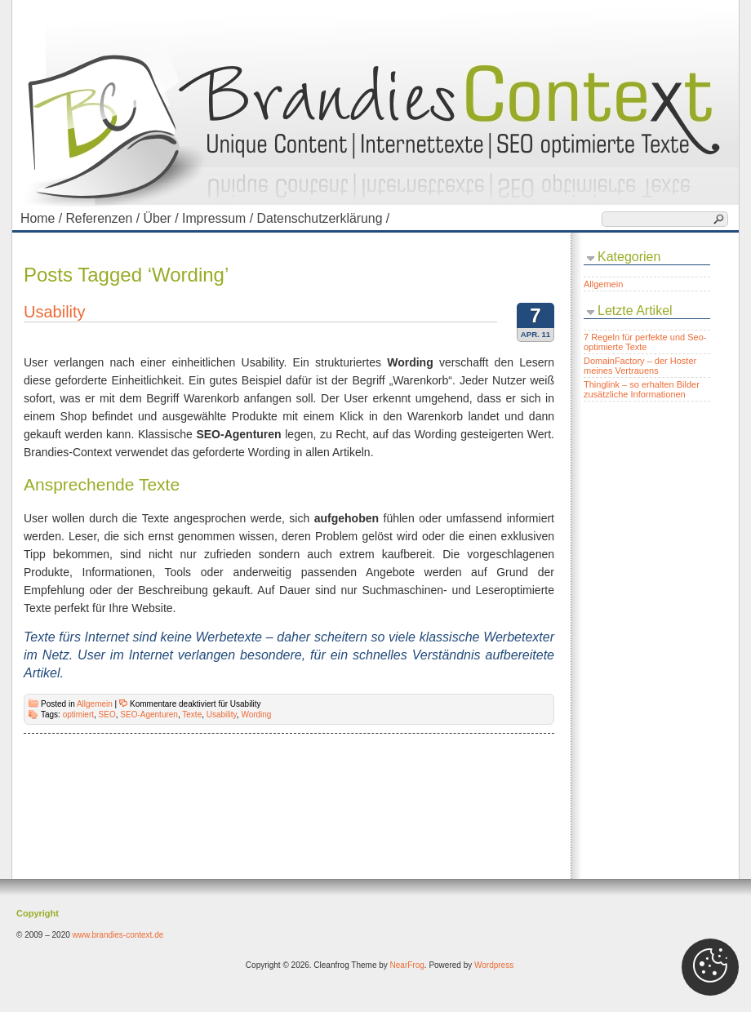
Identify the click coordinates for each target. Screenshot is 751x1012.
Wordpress (493, 965)
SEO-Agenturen (149, 714)
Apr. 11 (535, 334)
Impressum (219, 218)
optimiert (78, 714)
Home (42, 218)
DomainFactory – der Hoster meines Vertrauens (640, 365)
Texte (192, 714)
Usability (55, 312)
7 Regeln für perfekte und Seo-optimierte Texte (645, 342)
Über (162, 218)
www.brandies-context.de (118, 934)
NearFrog (407, 965)
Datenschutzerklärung (324, 218)
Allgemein (95, 703)
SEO (107, 714)
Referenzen (104, 218)
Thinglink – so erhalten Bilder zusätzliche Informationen (642, 389)
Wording (256, 714)
